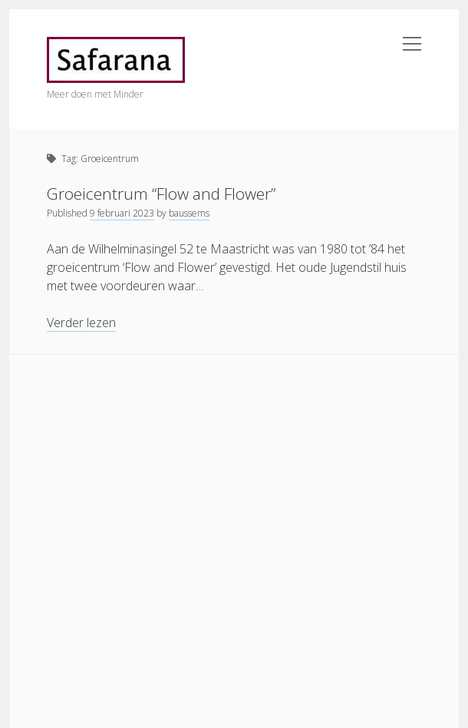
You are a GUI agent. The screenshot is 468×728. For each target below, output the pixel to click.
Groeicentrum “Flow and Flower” (161, 193)
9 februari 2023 (122, 213)
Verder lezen (81, 323)
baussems (189, 213)
